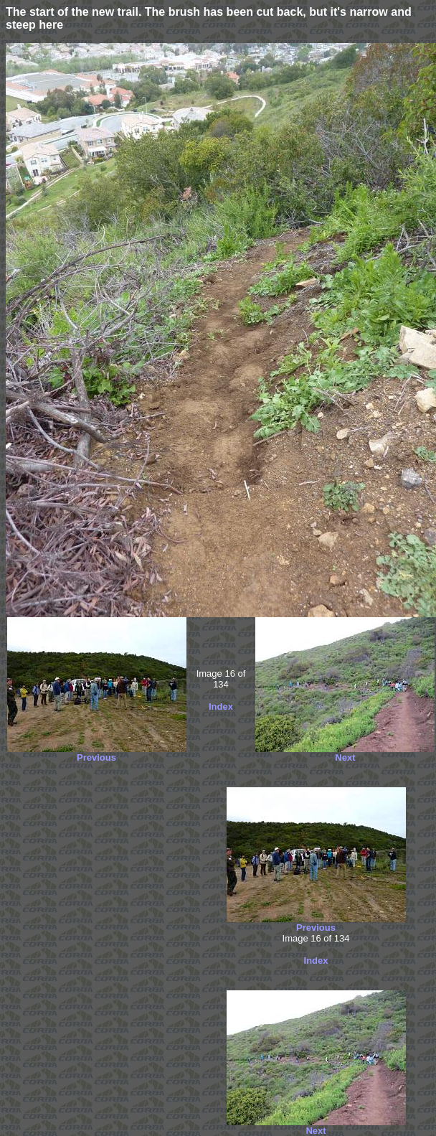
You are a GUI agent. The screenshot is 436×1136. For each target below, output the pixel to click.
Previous (96, 757)
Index (221, 706)
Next (345, 757)
